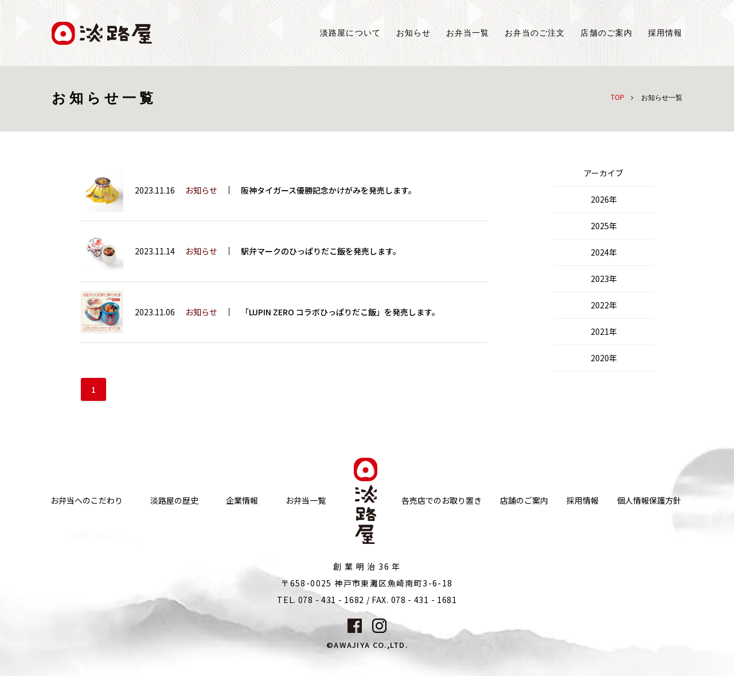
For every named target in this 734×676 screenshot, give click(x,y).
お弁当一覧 (467, 33)
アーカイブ (603, 173)
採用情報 (665, 33)
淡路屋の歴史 (174, 500)
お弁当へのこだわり (86, 500)
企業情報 (242, 500)
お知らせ (413, 33)
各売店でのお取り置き (441, 500)
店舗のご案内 (524, 500)
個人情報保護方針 (649, 500)
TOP (617, 97)
